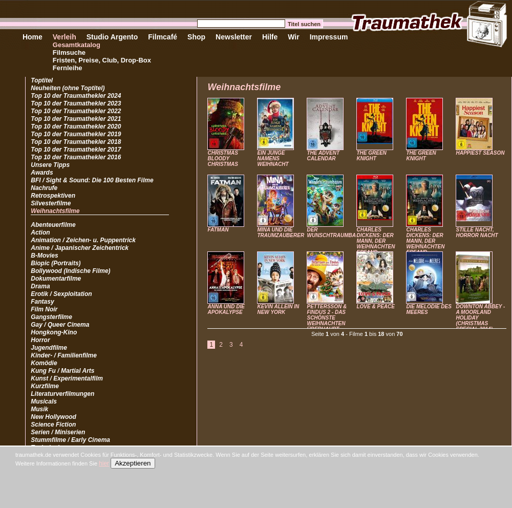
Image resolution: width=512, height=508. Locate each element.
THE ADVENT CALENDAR (323, 155)
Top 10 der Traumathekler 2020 (76, 126)
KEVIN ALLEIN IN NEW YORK (278, 309)
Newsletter (234, 37)
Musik (39, 409)
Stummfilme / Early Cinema (70, 439)
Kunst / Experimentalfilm (67, 378)
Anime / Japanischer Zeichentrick (80, 247)
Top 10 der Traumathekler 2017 (76, 149)
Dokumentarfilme (56, 278)
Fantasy (42, 301)
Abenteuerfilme (53, 224)
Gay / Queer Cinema (60, 324)
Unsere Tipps (50, 164)
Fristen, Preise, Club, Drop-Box (102, 60)
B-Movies (44, 255)
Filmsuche (69, 52)
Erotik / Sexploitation (61, 294)
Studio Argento (112, 37)
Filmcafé (162, 37)
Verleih (64, 37)
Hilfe (270, 37)
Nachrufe (44, 188)
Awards (42, 172)
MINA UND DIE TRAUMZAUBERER (280, 232)
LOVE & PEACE (375, 306)
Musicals (44, 401)
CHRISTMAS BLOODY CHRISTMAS (222, 158)
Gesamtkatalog (76, 45)
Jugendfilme (49, 347)
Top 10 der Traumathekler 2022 (76, 111)
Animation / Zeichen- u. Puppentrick (83, 240)
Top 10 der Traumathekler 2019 (76, 134)
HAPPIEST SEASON (480, 153)
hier (104, 463)
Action (40, 232)
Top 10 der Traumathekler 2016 (76, 157)
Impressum (329, 37)
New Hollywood (53, 416)
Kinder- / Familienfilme (64, 355)
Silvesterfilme (51, 203)
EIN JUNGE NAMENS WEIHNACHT (272, 158)
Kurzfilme (45, 386)
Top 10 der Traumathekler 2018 (76, 141)
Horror (40, 340)
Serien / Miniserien (58, 432)
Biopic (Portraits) (55, 263)
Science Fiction (53, 424)
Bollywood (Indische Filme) (70, 270)
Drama (40, 286)
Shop (196, 37)
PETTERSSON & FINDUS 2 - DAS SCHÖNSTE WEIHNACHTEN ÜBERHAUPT (327, 318)
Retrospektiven (53, 195)
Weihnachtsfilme (55, 211)
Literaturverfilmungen (62, 393)
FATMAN (217, 229)
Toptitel (42, 80)
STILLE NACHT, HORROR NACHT (477, 232)
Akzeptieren (133, 463)
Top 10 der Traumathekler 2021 (76, 118)
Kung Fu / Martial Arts (62, 370)
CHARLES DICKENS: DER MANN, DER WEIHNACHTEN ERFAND (375, 241)
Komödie (44, 363)
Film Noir (44, 309)
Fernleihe (67, 68)
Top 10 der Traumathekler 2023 (76, 103)
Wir (293, 37)
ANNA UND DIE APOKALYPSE (225, 309)
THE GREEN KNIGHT (371, 155)
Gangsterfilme (51, 317)
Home (32, 37)
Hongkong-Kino (54, 332)
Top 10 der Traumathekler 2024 (76, 95)
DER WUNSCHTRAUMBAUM (335, 232)
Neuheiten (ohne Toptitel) (67, 88)
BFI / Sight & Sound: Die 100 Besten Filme (92, 180)
